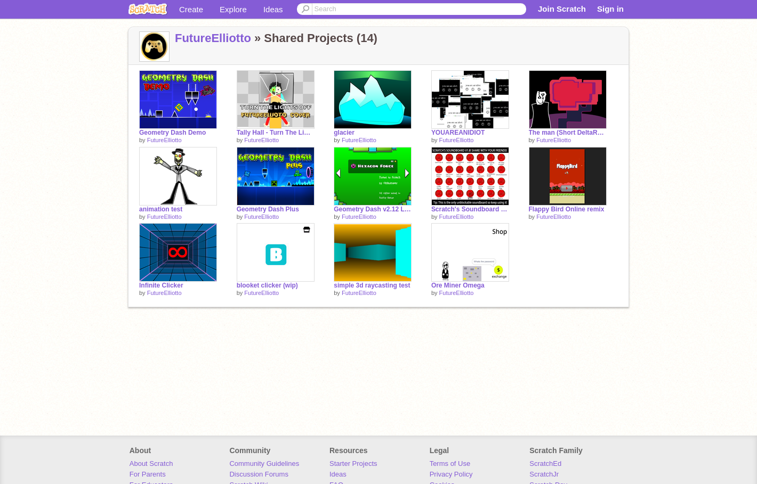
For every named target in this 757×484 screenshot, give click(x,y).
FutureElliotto (213, 38)
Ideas (273, 9)
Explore (233, 9)
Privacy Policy (451, 474)
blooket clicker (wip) (267, 285)
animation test (160, 209)
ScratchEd (545, 463)
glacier (344, 132)
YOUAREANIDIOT (458, 132)
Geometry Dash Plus (268, 209)
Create (191, 9)
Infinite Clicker (161, 285)
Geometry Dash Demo (172, 132)
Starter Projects (353, 463)
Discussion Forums (258, 474)
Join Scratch (562, 8)
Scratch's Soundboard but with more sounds (470, 209)
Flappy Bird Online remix (567, 209)
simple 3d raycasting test (372, 285)
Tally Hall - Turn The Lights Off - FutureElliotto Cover (276, 132)
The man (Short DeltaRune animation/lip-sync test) (568, 132)
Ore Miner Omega (458, 285)
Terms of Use (450, 463)
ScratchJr (544, 474)
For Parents (148, 474)
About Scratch (151, 463)
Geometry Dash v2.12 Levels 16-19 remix (373, 209)
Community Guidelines (264, 463)
